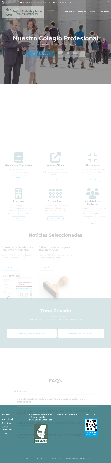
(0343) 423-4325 (10, 2)
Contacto (105, 12)
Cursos (92, 12)
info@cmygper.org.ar (63, 2)
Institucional (69, 12)
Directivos (82, 12)
